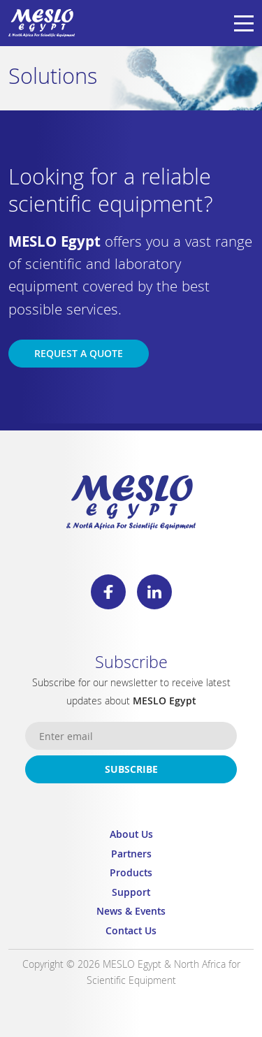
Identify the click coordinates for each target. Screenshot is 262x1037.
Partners (131, 856)
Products (131, 874)
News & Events (131, 913)
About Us (131, 836)
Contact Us (131, 932)
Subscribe (131, 770)
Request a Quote (78, 355)
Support (131, 894)
